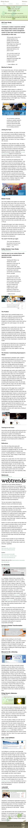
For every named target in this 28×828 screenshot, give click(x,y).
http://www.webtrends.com (6, 476)
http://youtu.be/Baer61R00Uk (8, 549)
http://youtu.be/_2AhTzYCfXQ (8, 548)
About (17, 3)
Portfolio (11, 3)
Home (4, 3)
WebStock (7, 729)
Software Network (5, 781)
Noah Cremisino (10, 600)
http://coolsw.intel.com (5, 739)
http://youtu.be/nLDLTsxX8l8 (7, 554)
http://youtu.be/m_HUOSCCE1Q (9, 555)
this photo (17, 595)
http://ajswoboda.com (5, 566)
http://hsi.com (4, 23)
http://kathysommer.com (6, 250)
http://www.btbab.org (5, 653)
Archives (24, 3)
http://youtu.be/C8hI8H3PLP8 (8, 557)
